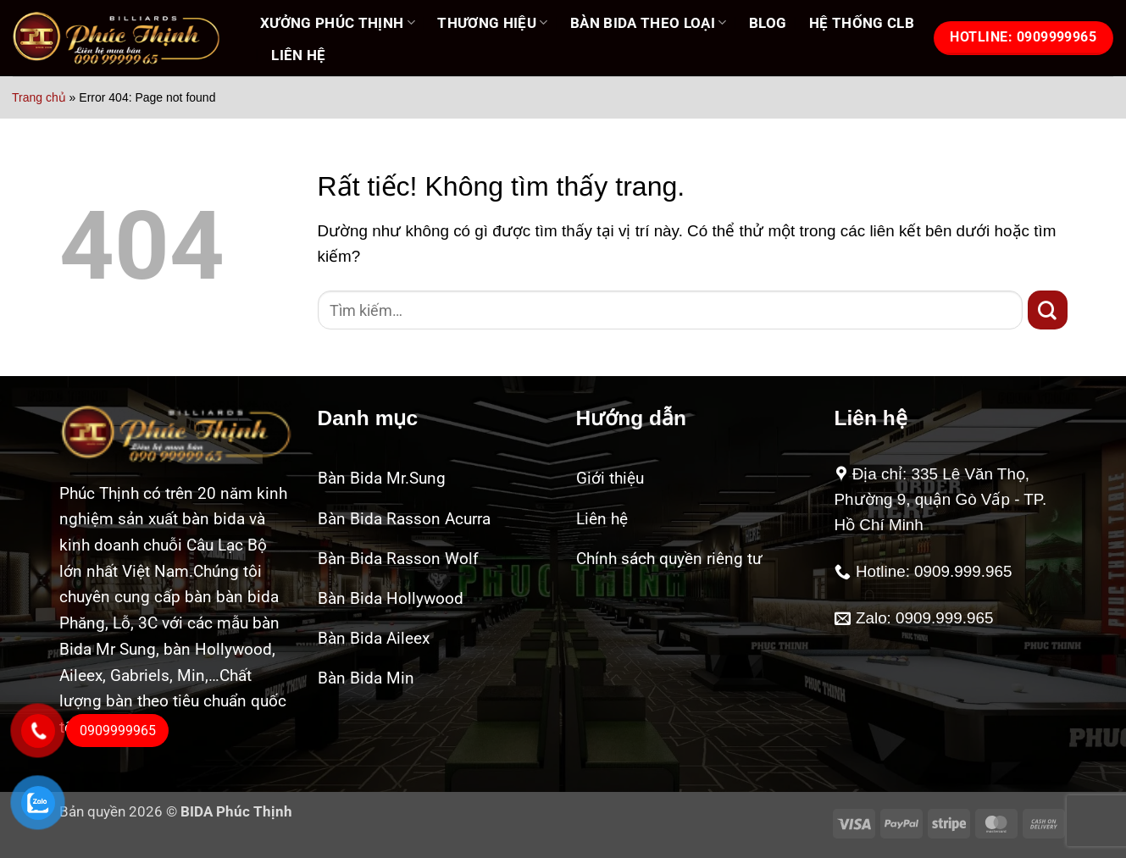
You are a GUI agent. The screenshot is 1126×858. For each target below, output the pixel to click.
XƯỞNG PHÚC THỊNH (337, 22)
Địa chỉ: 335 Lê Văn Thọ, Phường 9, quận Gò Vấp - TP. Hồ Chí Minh (941, 499)
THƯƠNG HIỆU (492, 22)
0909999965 (118, 730)
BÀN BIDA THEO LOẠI (648, 22)
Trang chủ (39, 97)
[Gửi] (1048, 310)
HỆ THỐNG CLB (861, 22)
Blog (767, 22)
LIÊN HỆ (298, 55)
